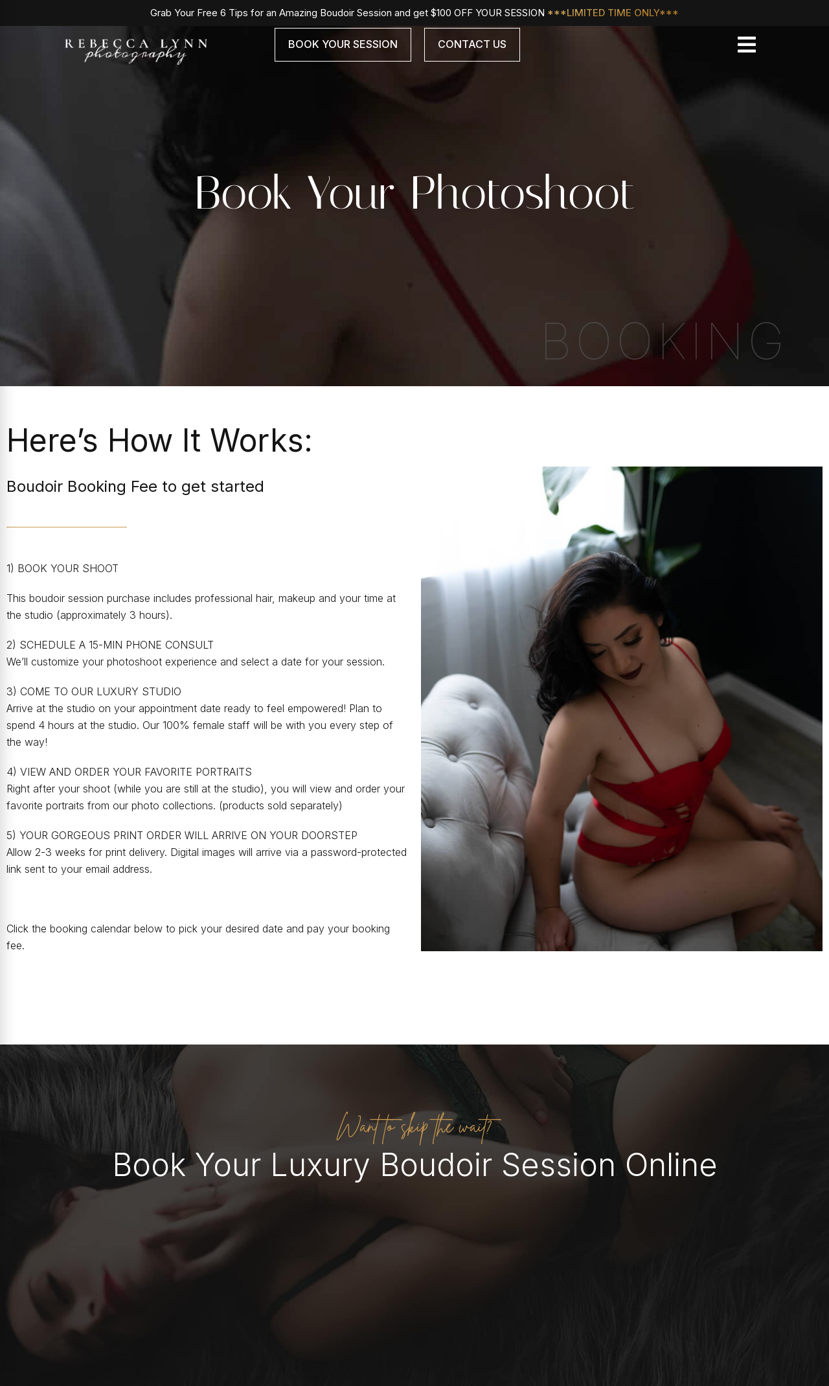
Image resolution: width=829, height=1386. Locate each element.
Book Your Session (343, 44)
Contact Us (472, 44)
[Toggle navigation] (746, 45)
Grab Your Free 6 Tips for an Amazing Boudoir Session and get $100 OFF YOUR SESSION (414, 12)
